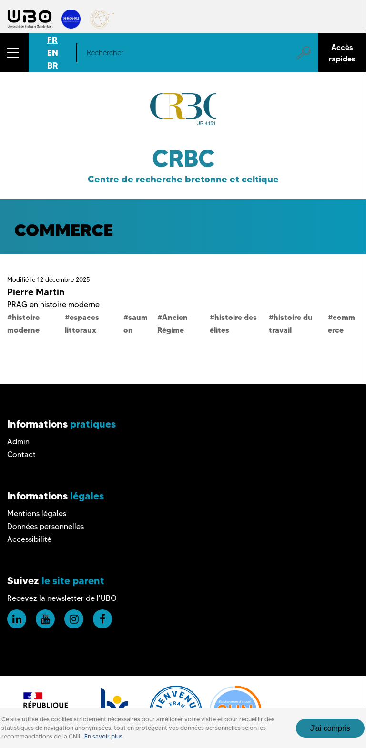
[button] (14, 52)
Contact (21, 454)
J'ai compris (330, 733)
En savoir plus (103, 741)
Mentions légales (36, 513)
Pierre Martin (36, 292)
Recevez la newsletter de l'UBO (62, 598)
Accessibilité (29, 539)
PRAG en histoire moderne (53, 304)
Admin (18, 441)
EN (52, 52)
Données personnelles (45, 526)
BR (52, 65)
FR (52, 39)
